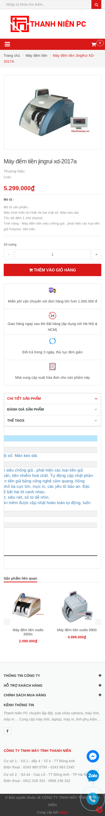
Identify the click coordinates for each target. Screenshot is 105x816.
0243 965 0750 (35, 767)
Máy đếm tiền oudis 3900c (28, 632)
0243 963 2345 (62, 767)
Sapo (63, 812)
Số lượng (10, 244)
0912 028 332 (34, 781)
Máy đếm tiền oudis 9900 (77, 630)
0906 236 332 (59, 781)
